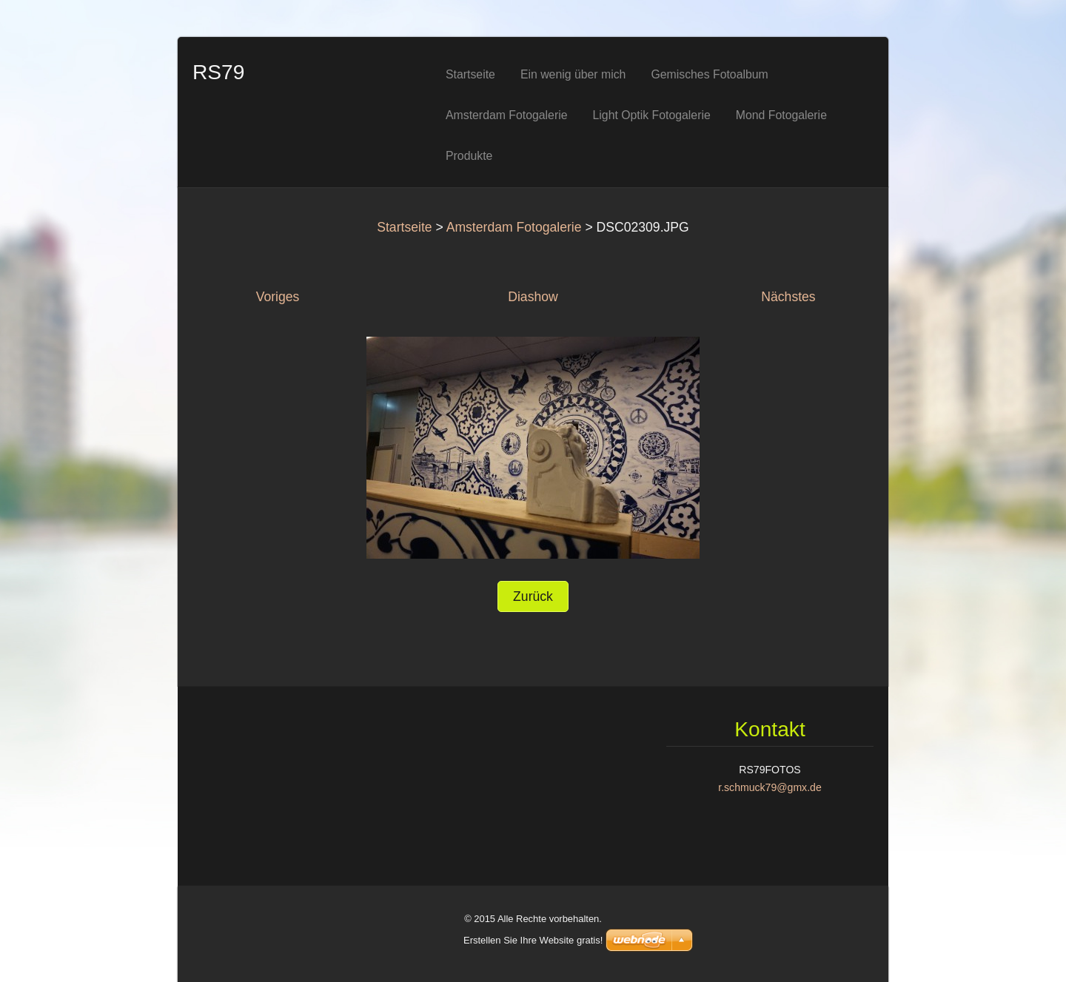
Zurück (533, 596)
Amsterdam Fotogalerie (514, 227)
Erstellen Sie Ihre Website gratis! (533, 940)
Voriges (278, 296)
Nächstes (788, 296)
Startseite (404, 227)
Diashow (532, 296)
